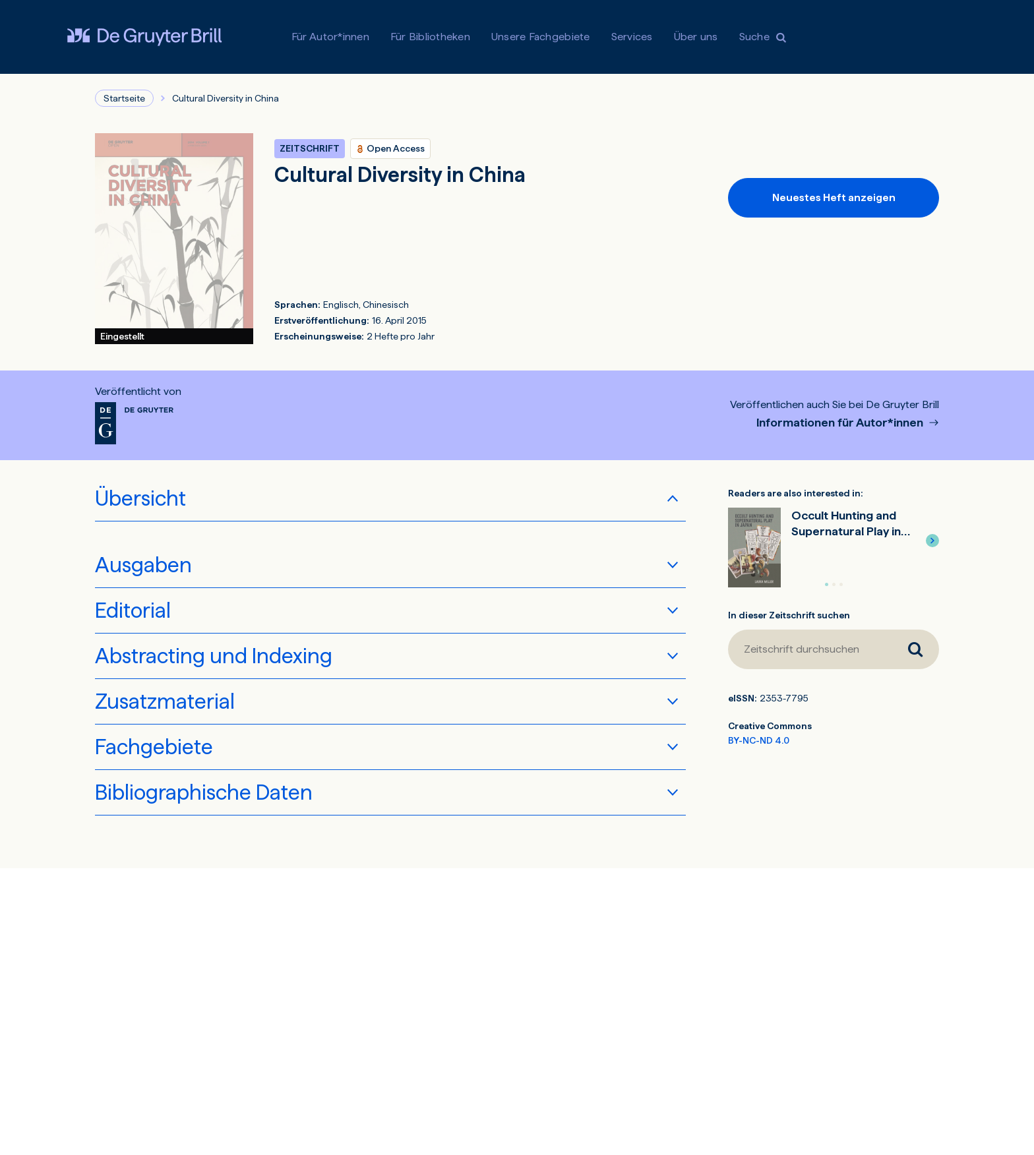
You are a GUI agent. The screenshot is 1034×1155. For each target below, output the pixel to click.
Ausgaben (143, 565)
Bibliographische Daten (204, 792)
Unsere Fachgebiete (540, 36)
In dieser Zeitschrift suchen (789, 615)
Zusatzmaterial (165, 701)
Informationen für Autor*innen (841, 423)
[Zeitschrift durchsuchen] (810, 649)
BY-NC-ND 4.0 (758, 740)
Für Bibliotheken (430, 36)
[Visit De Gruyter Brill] (144, 37)
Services (632, 36)
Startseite (124, 98)
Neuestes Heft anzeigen (834, 197)
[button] (932, 540)
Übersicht (140, 498)
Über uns (696, 36)
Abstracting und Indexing (213, 655)
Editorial (133, 610)
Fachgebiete (154, 746)
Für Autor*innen (330, 36)
